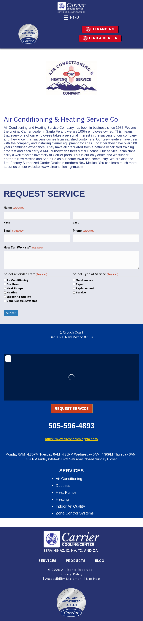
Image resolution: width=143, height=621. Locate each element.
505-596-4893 (71, 424)
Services (47, 559)
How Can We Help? (23, 246)
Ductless (13, 283)
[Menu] (71, 17)
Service (81, 291)
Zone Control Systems (22, 299)
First (7, 221)
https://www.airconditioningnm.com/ (71, 438)
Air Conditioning (17, 279)
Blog (99, 559)
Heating (12, 291)
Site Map (93, 577)
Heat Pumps (15, 287)
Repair (80, 283)
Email (13, 230)
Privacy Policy (72, 573)
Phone (83, 230)
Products (76, 559)
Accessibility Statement (64, 577)
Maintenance (84, 279)
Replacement (85, 287)
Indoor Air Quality (19, 295)
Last (76, 221)
